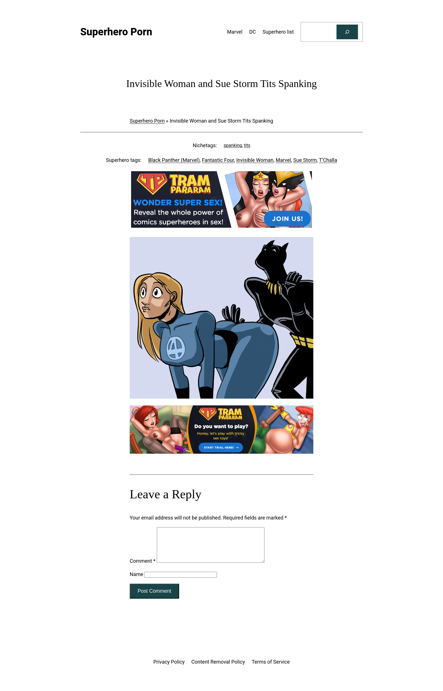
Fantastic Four (218, 160)
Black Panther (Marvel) (174, 160)
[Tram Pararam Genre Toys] (221, 452)
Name (136, 581)
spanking (233, 145)
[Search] (347, 32)
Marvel (283, 160)
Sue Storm (305, 160)
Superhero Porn (147, 121)
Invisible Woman (254, 160)
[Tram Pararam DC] (221, 226)
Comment (142, 568)
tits (247, 145)
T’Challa (328, 160)
